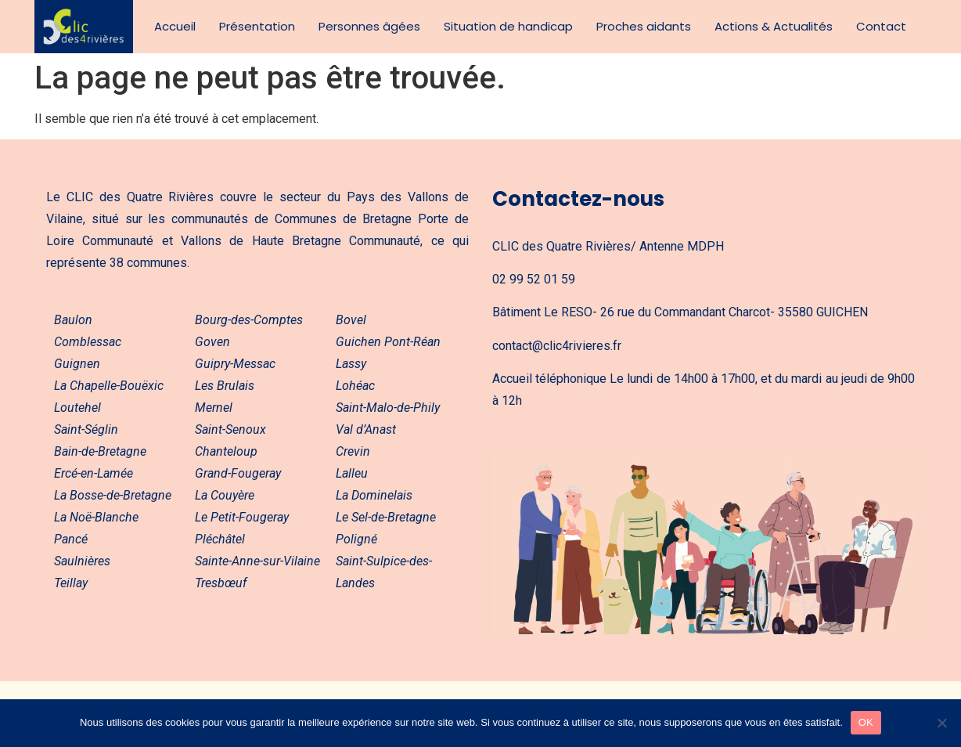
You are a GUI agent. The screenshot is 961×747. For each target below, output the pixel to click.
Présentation (257, 26)
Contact (881, 26)
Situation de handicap (508, 26)
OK (865, 722)
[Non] (941, 723)
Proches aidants (643, 26)
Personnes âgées (369, 26)
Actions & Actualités (773, 26)
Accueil (175, 26)
